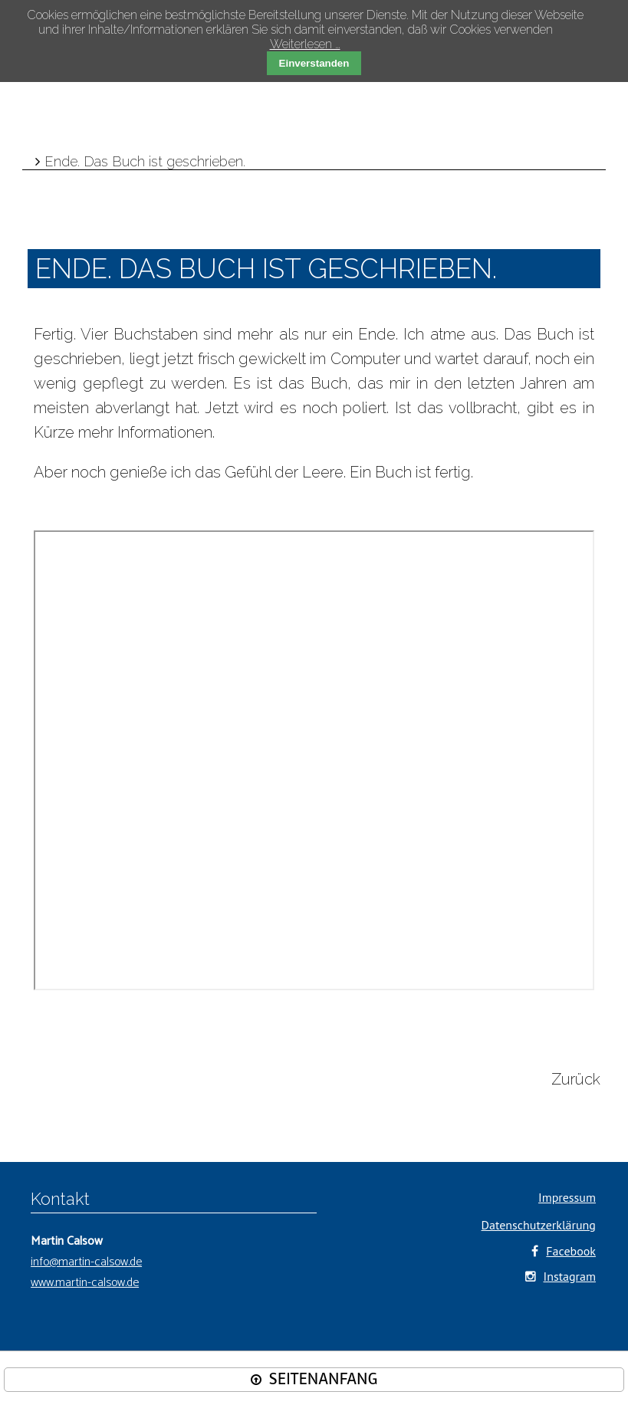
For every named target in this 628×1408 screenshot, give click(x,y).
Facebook (571, 1251)
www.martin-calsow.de (85, 1282)
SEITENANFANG (323, 1379)
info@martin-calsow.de (86, 1262)
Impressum (567, 1197)
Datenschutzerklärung (539, 1224)
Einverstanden (314, 63)
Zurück (575, 1079)
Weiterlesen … (305, 44)
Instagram (570, 1276)
